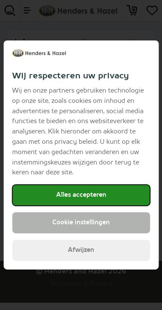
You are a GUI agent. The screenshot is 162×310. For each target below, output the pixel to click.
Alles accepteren (81, 195)
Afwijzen (81, 250)
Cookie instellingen (81, 223)
